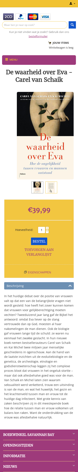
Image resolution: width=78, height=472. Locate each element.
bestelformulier (38, 36)
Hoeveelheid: (24, 230)
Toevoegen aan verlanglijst (39, 252)
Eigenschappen (39, 272)
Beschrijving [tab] (39, 285)
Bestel (39, 241)
